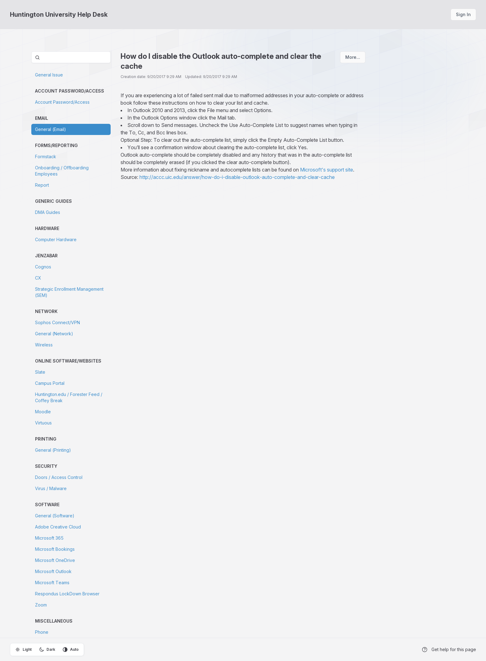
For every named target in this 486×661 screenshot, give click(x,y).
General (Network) (54, 333)
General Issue (49, 74)
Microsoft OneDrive (55, 560)
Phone (41, 632)
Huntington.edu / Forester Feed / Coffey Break (68, 397)
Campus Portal (49, 383)
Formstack (45, 156)
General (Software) (54, 515)
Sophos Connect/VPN (57, 322)
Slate (40, 372)
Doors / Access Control (58, 477)
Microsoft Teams (52, 582)
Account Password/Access (62, 102)
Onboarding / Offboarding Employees (62, 170)
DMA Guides (47, 212)
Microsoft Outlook (53, 571)
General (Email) (50, 129)
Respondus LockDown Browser (67, 593)
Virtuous (43, 422)
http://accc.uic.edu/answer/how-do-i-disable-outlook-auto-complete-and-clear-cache (237, 177)
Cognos (43, 266)
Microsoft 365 (49, 538)
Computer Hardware (56, 239)
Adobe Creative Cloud (58, 526)
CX (38, 277)
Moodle (43, 411)
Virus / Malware (51, 488)
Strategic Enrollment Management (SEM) (69, 292)
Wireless (44, 344)
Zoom (41, 604)
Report (42, 185)
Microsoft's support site (326, 170)
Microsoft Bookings (55, 549)
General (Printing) (53, 450)
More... (352, 57)
